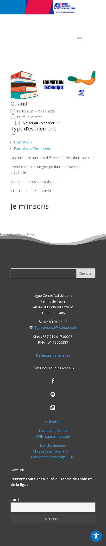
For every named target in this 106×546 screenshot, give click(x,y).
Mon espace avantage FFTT (53, 457)
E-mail (15, 500)
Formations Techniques (32, 148)
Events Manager (26, 234)
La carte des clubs (53, 430)
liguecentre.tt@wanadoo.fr (55, 327)
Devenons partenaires (53, 355)
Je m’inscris (30, 206)
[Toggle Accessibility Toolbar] (96, 536)
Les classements (53, 445)
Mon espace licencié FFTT (53, 451)
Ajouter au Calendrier (34, 123)
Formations (23, 142)
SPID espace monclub (53, 436)
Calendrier (53, 421)
